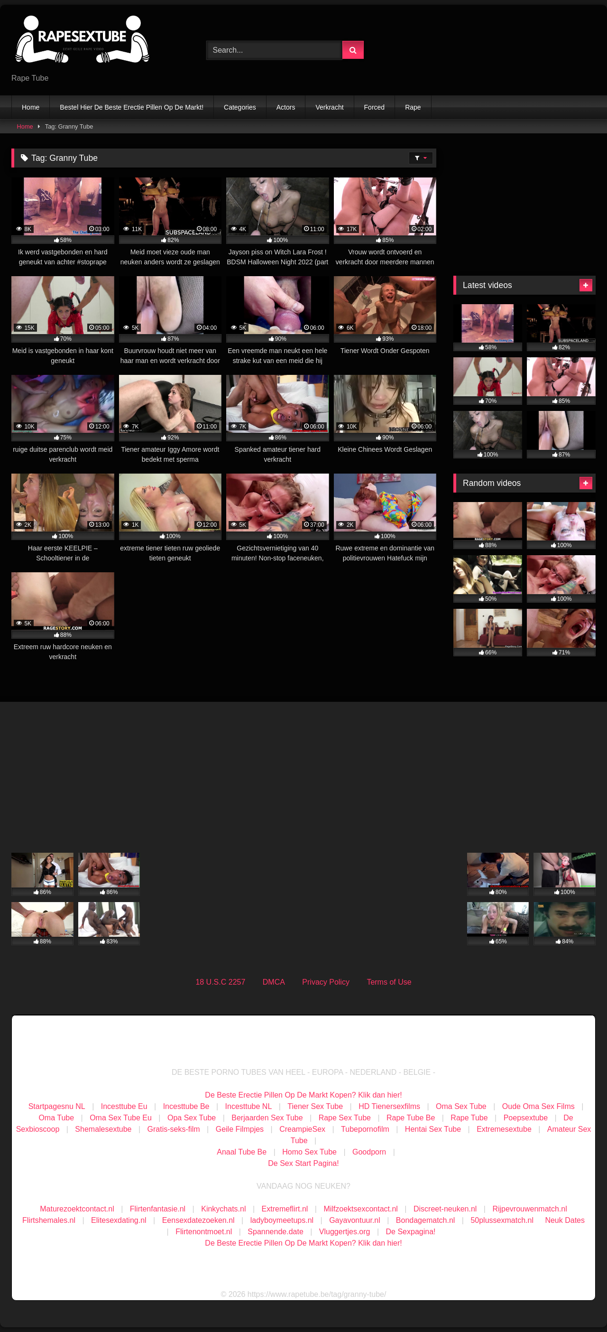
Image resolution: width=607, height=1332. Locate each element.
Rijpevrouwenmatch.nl (529, 1209)
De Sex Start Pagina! (303, 1163)
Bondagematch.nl (425, 1220)
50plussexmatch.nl (501, 1220)
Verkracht (329, 107)
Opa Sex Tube (191, 1118)
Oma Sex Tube (461, 1106)
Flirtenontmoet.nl (203, 1232)
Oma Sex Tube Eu (121, 1118)
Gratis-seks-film (173, 1129)
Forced (374, 107)
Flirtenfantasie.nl (157, 1209)
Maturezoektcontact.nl (77, 1209)
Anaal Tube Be (242, 1152)
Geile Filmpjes (240, 1129)
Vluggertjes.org (344, 1232)
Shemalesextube (103, 1129)
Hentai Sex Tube (433, 1129)
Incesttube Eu (124, 1106)
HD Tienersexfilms (389, 1106)
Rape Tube (469, 1118)
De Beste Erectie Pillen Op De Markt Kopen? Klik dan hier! (303, 1095)
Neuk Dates (565, 1220)
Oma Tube (56, 1118)
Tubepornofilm (365, 1129)
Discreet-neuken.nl (445, 1209)
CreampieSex (302, 1129)
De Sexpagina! (411, 1232)
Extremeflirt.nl (285, 1209)
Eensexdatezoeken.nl (198, 1220)
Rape (413, 107)
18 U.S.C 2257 (220, 982)
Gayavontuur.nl (354, 1220)
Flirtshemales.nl (48, 1220)
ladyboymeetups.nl (281, 1220)
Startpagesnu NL (56, 1106)
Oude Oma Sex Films (538, 1106)
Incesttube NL (248, 1106)
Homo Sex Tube (309, 1152)
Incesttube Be (186, 1106)
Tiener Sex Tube (315, 1106)
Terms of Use (389, 982)
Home (30, 107)
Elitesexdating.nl (119, 1220)
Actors (285, 107)
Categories (240, 107)
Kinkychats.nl (223, 1209)
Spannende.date (275, 1232)
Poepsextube (526, 1118)
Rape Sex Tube (345, 1118)
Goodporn (369, 1152)
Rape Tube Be (410, 1118)
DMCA (274, 982)
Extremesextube (504, 1129)
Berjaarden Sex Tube (267, 1118)
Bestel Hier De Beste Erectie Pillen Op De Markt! (131, 107)
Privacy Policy (325, 982)
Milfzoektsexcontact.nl (360, 1209)
